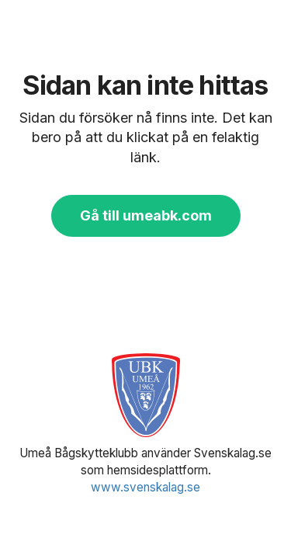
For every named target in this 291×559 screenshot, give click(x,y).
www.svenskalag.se (145, 487)
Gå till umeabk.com (146, 215)
